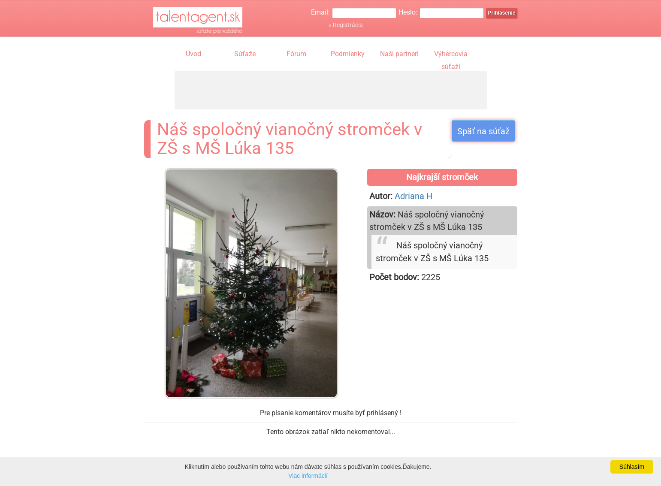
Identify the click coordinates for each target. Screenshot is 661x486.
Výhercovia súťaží (451, 55)
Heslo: (407, 12)
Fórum (296, 54)
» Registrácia (346, 24)
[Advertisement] (331, 90)
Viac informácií (308, 475)
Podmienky (348, 54)
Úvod (193, 54)
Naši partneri (399, 54)
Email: (320, 12)
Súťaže (245, 54)
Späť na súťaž (483, 131)
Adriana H (413, 196)
